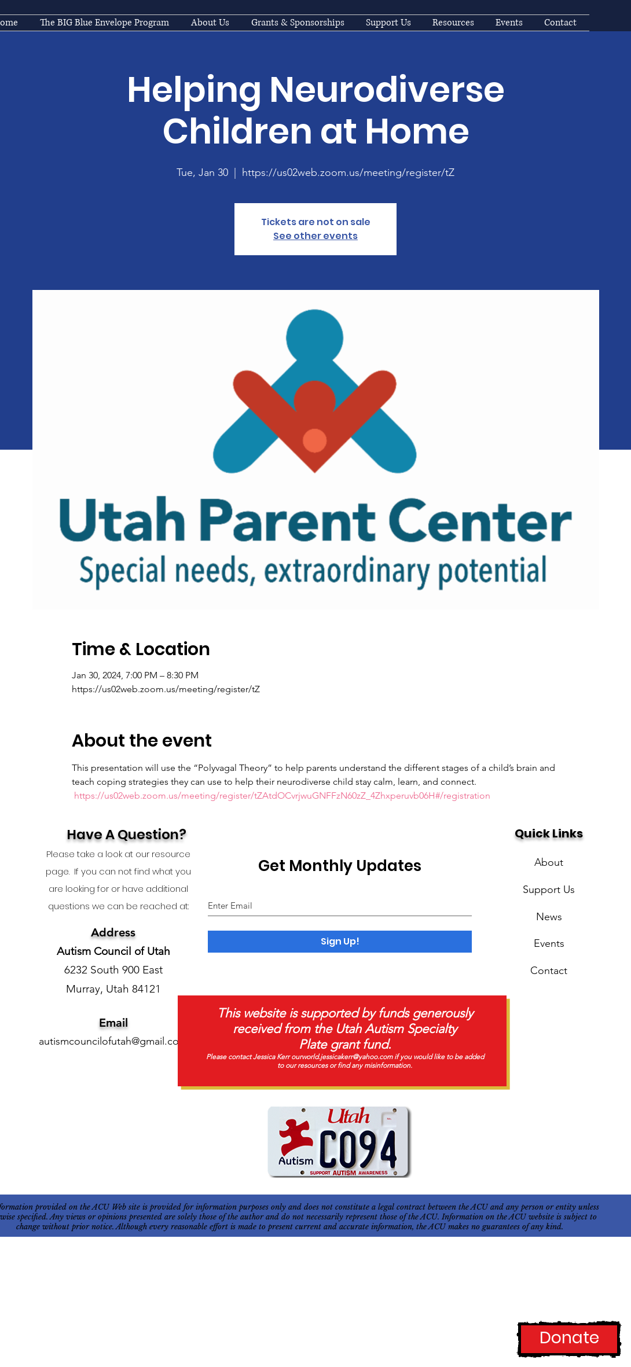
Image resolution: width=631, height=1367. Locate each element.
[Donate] (569, 1339)
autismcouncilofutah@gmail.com (113, 1041)
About (548, 862)
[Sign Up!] (340, 942)
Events (549, 943)
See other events (315, 235)
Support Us (549, 889)
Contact (548, 970)
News (549, 916)
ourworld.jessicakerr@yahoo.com (341, 1056)
